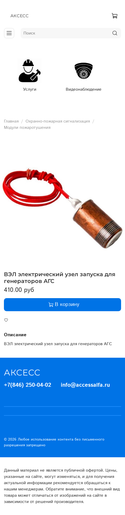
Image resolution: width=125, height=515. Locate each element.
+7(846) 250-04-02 (27, 385)
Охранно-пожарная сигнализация (58, 121)
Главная (11, 121)
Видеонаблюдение (84, 89)
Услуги (29, 89)
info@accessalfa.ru (85, 385)
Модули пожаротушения (27, 128)
